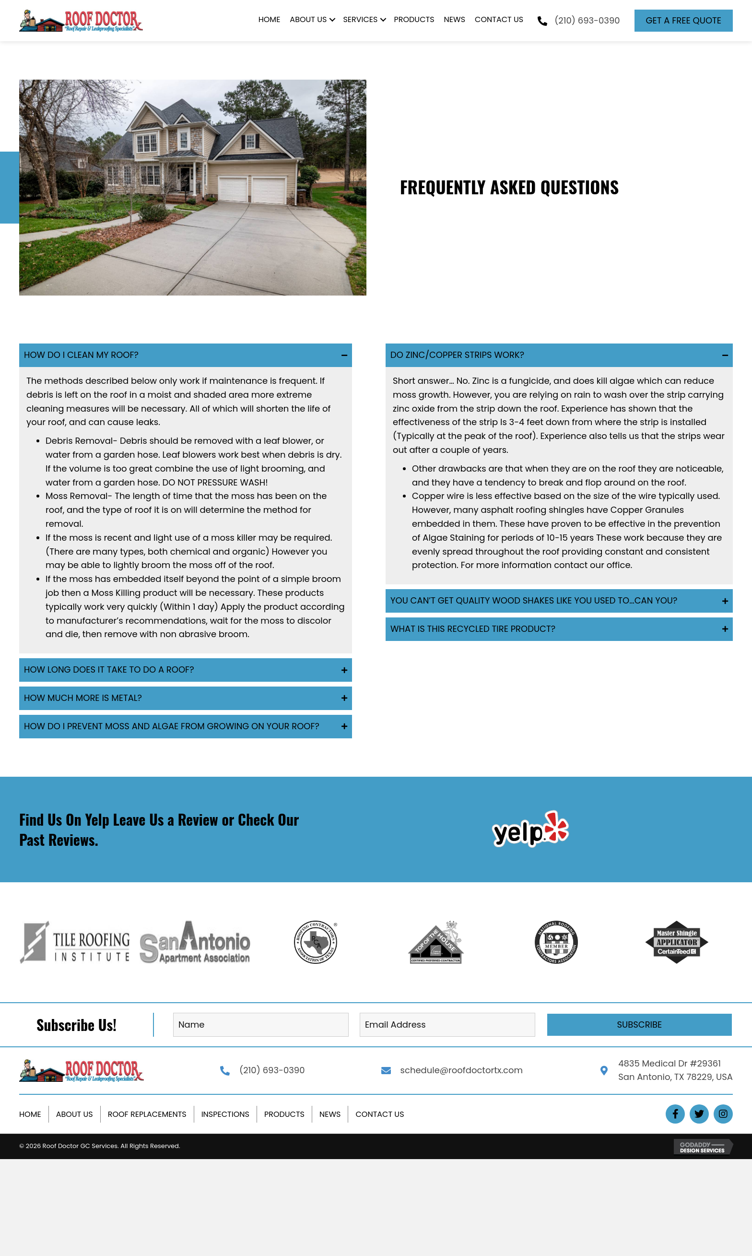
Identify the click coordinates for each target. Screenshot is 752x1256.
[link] (269, 20)
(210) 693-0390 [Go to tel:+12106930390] (272, 1070)
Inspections (225, 1114)
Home (30, 1114)
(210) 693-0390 (587, 20)
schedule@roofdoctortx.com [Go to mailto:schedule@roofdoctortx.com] (461, 1070)
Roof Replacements (147, 1114)
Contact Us (379, 1114)
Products (284, 1114)
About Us (74, 1114)
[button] (683, 21)
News (330, 1114)
